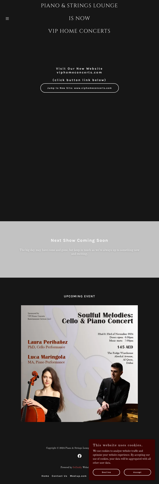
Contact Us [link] (59, 476)
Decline (106, 472)
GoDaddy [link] (77, 467)
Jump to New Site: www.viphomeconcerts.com (79, 88)
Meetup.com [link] (78, 476)
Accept (137, 472)
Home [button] (45, 476)
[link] (79, 32)
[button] (15, 18)
